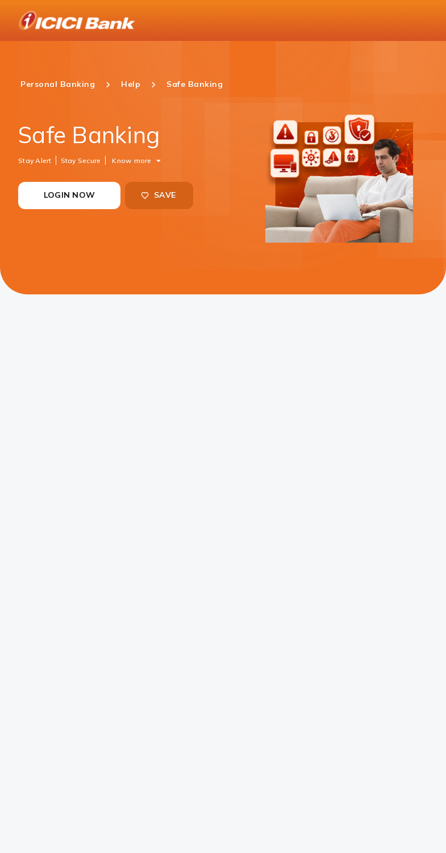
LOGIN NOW (69, 195)
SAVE (158, 195)
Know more (131, 160)
